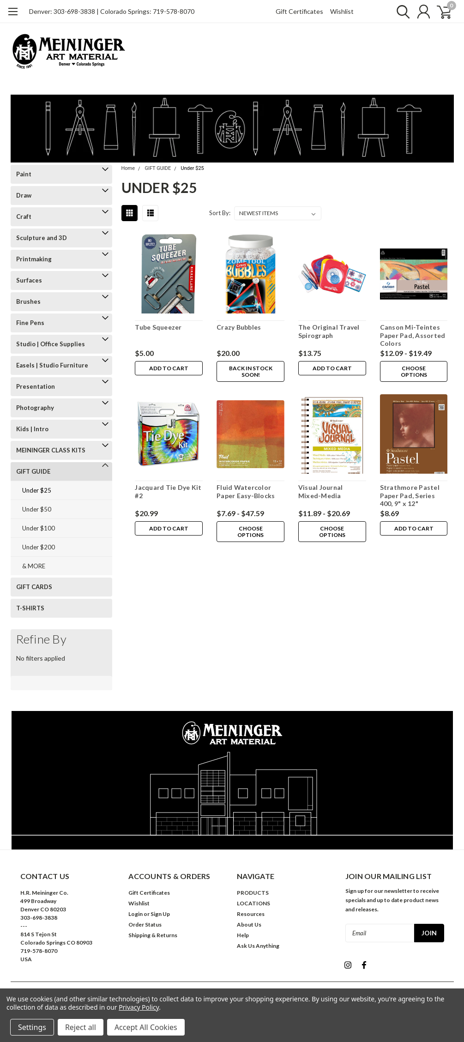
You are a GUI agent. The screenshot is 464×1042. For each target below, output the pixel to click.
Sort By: (219, 213)
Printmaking (34, 259)
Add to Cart (168, 368)
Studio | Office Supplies (50, 344)
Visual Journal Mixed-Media (320, 491)
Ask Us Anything (258, 945)
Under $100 (38, 528)
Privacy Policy (139, 1007)
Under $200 (38, 547)
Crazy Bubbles (239, 327)
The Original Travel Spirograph (329, 331)
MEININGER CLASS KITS (50, 450)
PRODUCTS (253, 892)
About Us (249, 924)
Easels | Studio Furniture (52, 365)
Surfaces (29, 280)
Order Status (145, 924)
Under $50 (36, 509)
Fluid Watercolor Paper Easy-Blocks (246, 491)
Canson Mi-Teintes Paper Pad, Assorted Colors (413, 335)
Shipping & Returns (152, 935)
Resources (251, 913)
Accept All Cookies (145, 1027)
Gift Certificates (299, 11)
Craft (23, 216)
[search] (399, 11)
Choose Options (413, 371)
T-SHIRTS (30, 608)
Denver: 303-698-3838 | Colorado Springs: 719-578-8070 (111, 11)
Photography (35, 407)
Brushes (28, 301)
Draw (23, 195)
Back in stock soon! (250, 371)
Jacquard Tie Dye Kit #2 (168, 491)
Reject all (80, 1027)
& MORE (33, 566)
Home (128, 168)
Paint (23, 174)
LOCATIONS (253, 903)
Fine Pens (30, 322)
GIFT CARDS (34, 586)
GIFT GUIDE (33, 471)
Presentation (35, 386)
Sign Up (160, 913)
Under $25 (36, 490)
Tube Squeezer (158, 327)
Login (135, 913)
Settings (32, 1027)
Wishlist (342, 11)
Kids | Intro (32, 429)
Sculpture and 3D (41, 237)
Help (243, 935)
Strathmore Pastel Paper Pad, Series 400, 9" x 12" (410, 495)
